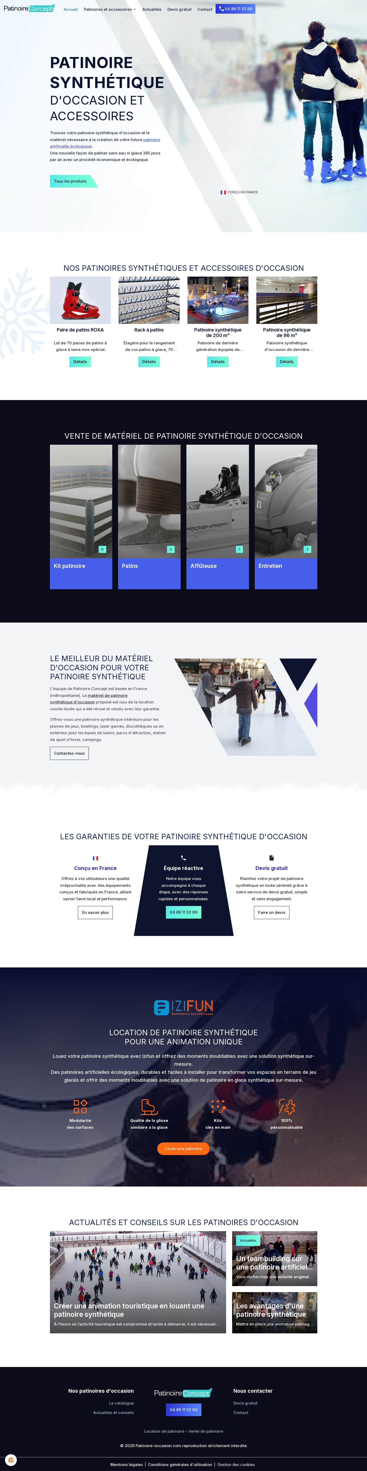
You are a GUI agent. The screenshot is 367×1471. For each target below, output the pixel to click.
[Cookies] (11, 1460)
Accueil (71, 9)
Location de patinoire (164, 1431)
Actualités (151, 9)
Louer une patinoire (183, 1148)
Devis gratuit (179, 9)
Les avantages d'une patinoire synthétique (271, 1310)
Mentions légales (126, 1464)
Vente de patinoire (205, 1431)
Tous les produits (70, 181)
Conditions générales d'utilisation (180, 1464)
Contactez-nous (69, 753)
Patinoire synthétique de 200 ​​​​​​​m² (218, 332)
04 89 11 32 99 (235, 9)
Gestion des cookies (236, 1464)
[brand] (30, 8)
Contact (204, 9)
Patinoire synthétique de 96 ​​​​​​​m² (286, 332)
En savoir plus (95, 912)
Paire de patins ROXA (80, 330)
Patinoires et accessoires (108, 9)
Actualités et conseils (113, 1412)
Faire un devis (271, 912)
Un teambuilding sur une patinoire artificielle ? (274, 1263)
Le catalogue (121, 1403)
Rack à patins (149, 330)
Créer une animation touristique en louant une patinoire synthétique (129, 1310)
